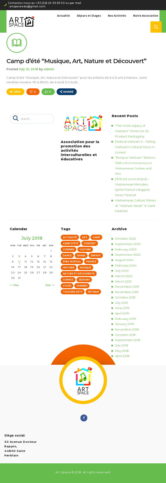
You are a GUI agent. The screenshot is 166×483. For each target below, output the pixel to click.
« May (15, 285)
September (127, 244)
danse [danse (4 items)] (81, 255)
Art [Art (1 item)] (84, 237)
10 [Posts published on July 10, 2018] (19, 261)
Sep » (49, 285)
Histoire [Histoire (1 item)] (68, 267)
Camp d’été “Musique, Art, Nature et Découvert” (76, 61)
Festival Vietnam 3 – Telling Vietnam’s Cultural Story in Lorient (135, 147)
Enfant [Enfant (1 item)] (96, 255)
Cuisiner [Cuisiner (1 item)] (68, 249)
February (126, 249)
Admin (49, 69)
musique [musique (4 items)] (85, 267)
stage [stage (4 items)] (67, 285)
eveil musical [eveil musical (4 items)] (72, 261)
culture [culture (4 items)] (85, 249)
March (123, 276)
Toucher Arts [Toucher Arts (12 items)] (72, 291)
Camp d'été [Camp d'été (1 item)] (70, 243)
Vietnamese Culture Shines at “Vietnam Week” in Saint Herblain (135, 206)
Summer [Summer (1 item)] (82, 285)
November (127, 292)
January (124, 324)
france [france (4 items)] (91, 261)
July (122, 270)
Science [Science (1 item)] (68, 279)
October (125, 238)
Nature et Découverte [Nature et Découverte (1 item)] (78, 273)
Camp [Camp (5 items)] (96, 237)
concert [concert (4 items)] (90, 243)
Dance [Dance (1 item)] (67, 255)
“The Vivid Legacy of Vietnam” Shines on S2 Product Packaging (132, 131)
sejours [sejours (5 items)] (84, 279)
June (122, 308)
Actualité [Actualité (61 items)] (70, 237)
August (124, 260)
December (127, 287)
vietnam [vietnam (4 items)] (93, 291)
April (122, 313)
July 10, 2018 (28, 69)
